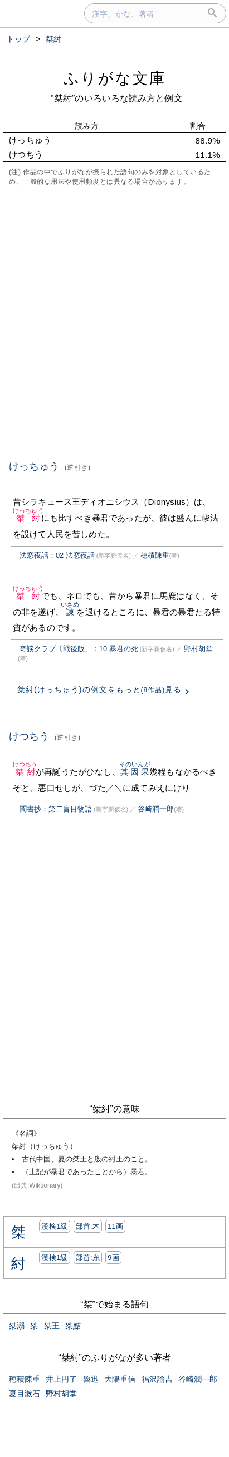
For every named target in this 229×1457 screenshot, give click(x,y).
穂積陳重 (154, 555)
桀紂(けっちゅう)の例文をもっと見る (99, 689)
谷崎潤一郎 (156, 809)
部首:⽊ (88, 1226)
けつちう (45, 736)
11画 (115, 1226)
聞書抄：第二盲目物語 (56, 809)
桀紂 (28, 518)
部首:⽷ (88, 1257)
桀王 (52, 1325)
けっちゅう (50, 466)
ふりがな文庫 (115, 78)
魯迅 (91, 1379)
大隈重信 (119, 1379)
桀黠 (73, 1325)
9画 (113, 1257)
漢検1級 (54, 1226)
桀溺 (17, 1325)
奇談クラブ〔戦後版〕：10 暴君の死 (79, 648)
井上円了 (61, 1379)
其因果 (134, 771)
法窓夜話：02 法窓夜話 (57, 555)
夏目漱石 (24, 1393)
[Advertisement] (114, 322)
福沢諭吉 (157, 1379)
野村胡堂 (198, 648)
